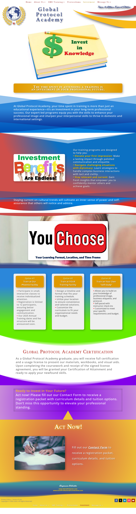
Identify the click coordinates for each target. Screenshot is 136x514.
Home (29, 2)
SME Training (55, 2)
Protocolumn (74, 2)
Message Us (103, 2)
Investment (89, 2)
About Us (39, 2)
